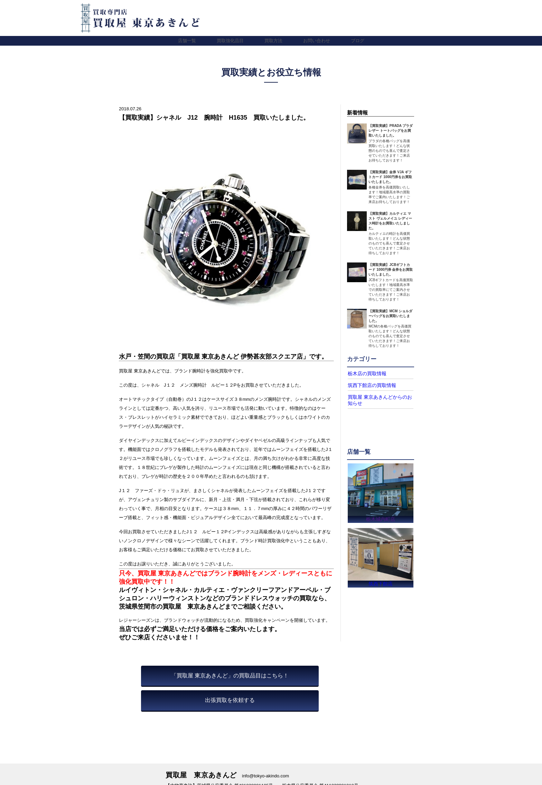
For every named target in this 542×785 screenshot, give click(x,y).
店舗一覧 (187, 40)
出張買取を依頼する (230, 700)
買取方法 (273, 40)
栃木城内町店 (380, 516)
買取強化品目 (230, 40)
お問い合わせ (316, 40)
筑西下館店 (380, 583)
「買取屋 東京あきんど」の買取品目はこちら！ (230, 675)
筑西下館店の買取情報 (368, 384)
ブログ (357, 40)
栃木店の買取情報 (364, 373)
